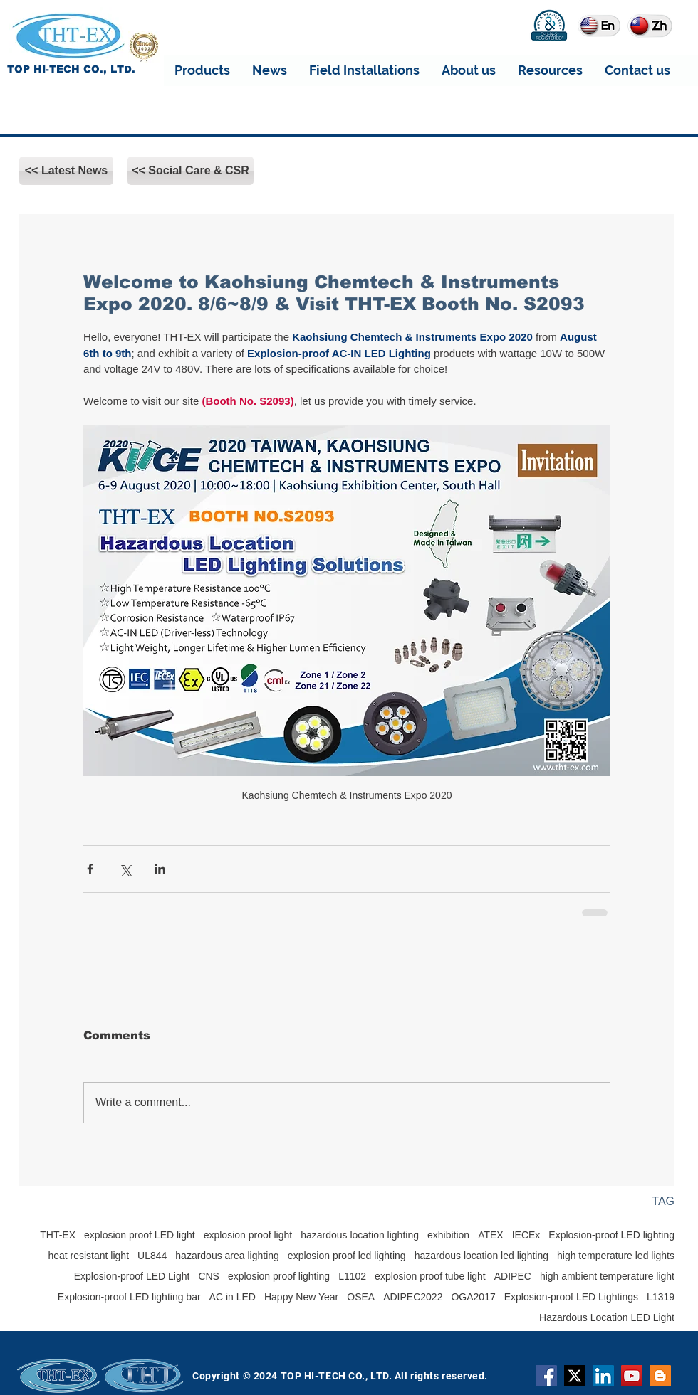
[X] (574, 1375)
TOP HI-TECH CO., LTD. (71, 69)
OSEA (361, 1297)
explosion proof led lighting (347, 1255)
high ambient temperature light (607, 1276)
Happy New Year (301, 1297)
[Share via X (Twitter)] (125, 869)
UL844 (152, 1255)
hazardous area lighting (227, 1255)
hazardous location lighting (360, 1235)
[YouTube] (631, 1375)
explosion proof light (248, 1235)
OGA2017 (473, 1297)
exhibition (448, 1235)
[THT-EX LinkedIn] (603, 1375)
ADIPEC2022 (412, 1297)
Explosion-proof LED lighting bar (129, 1297)
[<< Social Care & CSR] (190, 171)
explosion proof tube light (430, 1276)
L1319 (660, 1297)
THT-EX (57, 1235)
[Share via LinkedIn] (160, 869)
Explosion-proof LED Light (132, 1276)
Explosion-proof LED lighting (611, 1235)
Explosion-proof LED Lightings (571, 1297)
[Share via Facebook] (90, 869)
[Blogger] (660, 1375)
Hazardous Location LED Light (606, 1317)
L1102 (352, 1276)
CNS (208, 1276)
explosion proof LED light (139, 1235)
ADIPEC (512, 1276)
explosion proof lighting (279, 1276)
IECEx (526, 1235)
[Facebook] (546, 1375)
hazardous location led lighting (481, 1255)
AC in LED (232, 1297)
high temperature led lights (615, 1255)
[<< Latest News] (66, 171)
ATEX (491, 1235)
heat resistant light (88, 1255)
